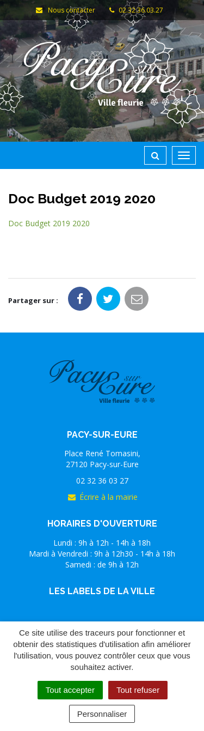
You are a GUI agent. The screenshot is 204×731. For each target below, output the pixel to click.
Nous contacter (65, 10)
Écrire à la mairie (102, 497)
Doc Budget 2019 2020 (49, 223)
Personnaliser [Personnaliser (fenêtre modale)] (102, 713)
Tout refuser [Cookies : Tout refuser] (137, 689)
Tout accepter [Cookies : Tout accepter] (70, 689)
